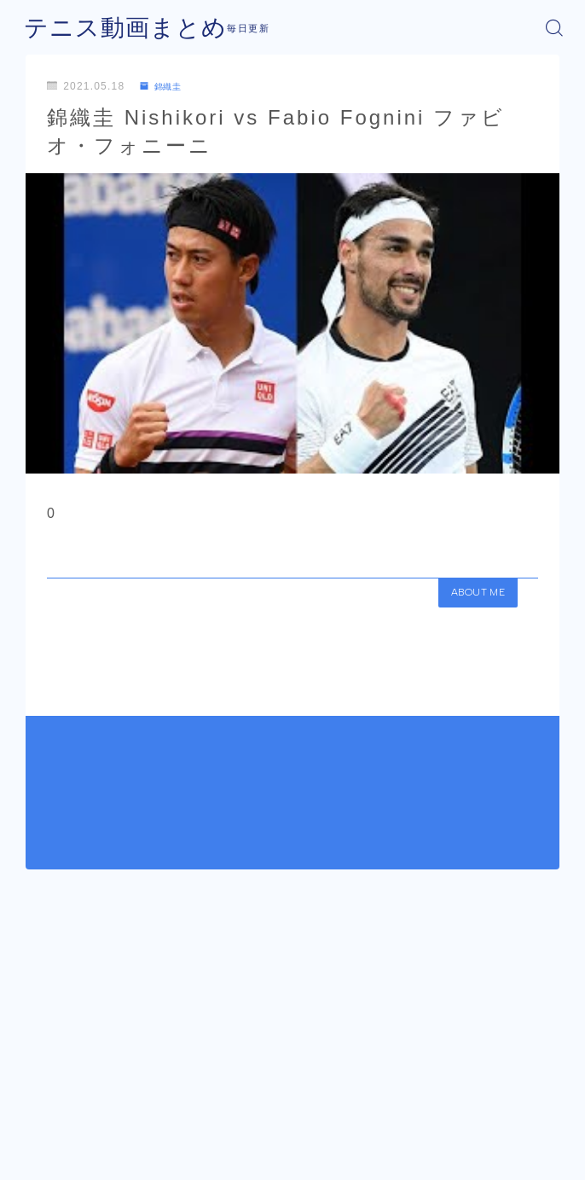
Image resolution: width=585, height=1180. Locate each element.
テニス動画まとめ (112, 27)
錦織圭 (164, 86)
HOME (39, 1084)
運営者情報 (230, 1134)
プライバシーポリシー (329, 1134)
